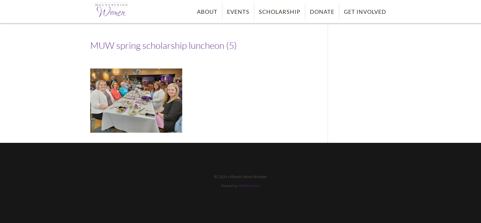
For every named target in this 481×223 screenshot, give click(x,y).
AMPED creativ (249, 185)
